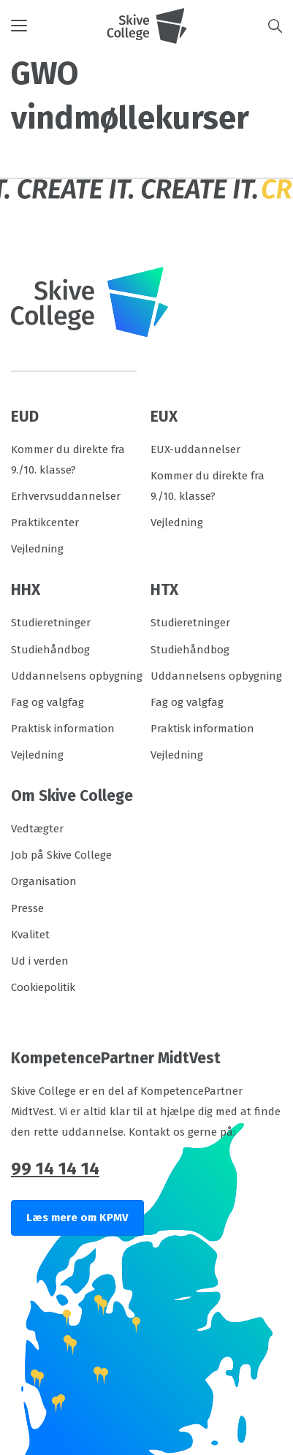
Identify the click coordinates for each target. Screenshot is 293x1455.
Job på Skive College (61, 855)
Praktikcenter (45, 522)
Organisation (44, 881)
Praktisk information (63, 728)
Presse (27, 908)
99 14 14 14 (55, 1168)
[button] (59, 25)
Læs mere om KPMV (77, 1217)
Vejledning (37, 548)
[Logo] (147, 25)
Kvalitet (30, 934)
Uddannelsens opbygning (76, 676)
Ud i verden (40, 961)
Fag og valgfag (47, 702)
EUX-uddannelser (195, 449)
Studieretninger (51, 622)
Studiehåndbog (50, 649)
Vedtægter (37, 828)
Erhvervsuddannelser (66, 496)
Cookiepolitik (43, 987)
